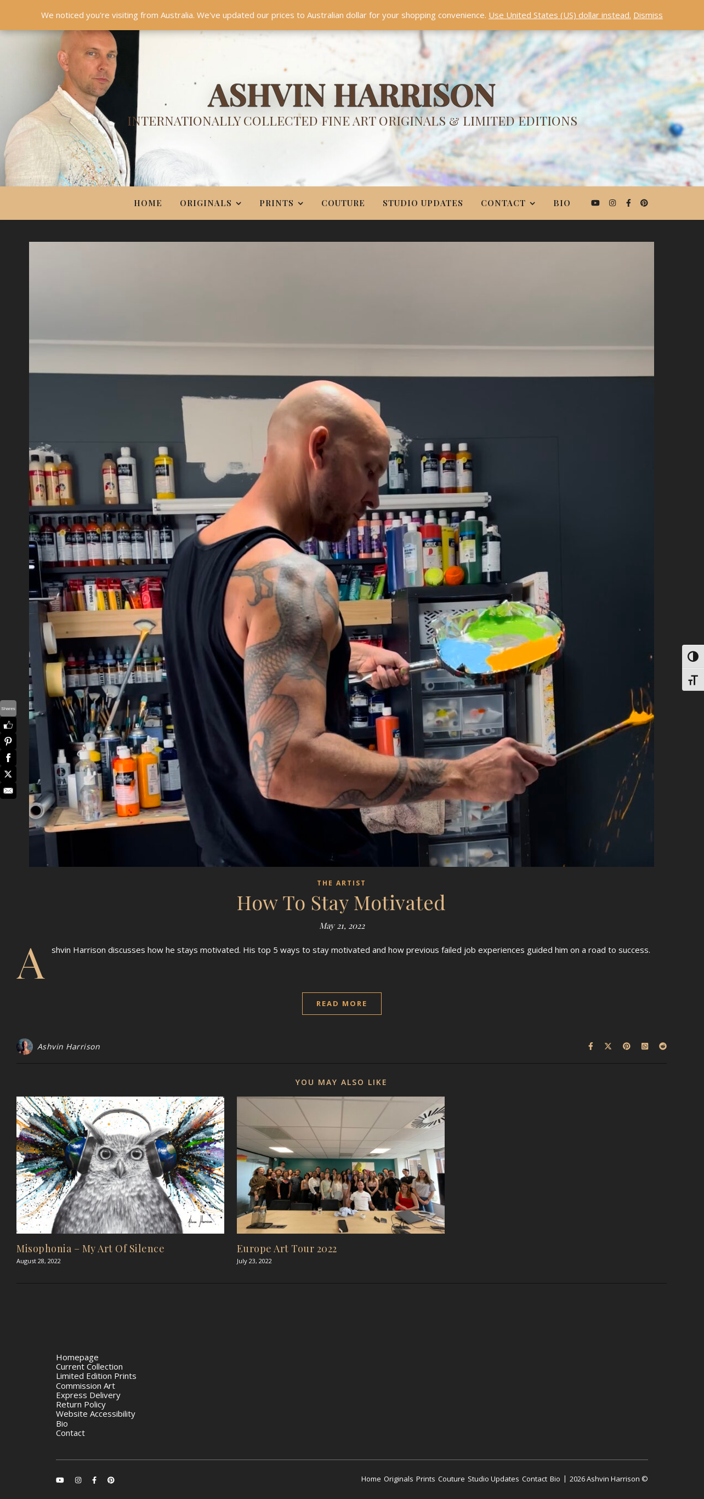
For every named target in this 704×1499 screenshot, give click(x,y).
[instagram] (613, 202)
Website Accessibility (95, 1413)
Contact (503, 202)
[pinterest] (644, 202)
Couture (343, 202)
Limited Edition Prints (96, 1375)
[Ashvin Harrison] (352, 106)
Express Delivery (88, 1394)
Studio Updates (423, 202)
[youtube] (596, 202)
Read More (341, 1003)
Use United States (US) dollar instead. (560, 14)
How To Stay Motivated (341, 902)
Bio (562, 202)
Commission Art (85, 1385)
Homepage (77, 1357)
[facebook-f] (629, 202)
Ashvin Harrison (68, 1046)
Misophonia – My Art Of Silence (90, 1248)
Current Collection (89, 1366)
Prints (276, 202)
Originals (206, 202)
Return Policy (81, 1404)
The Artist (341, 883)
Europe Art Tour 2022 (287, 1248)
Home (148, 202)
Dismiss (648, 14)
